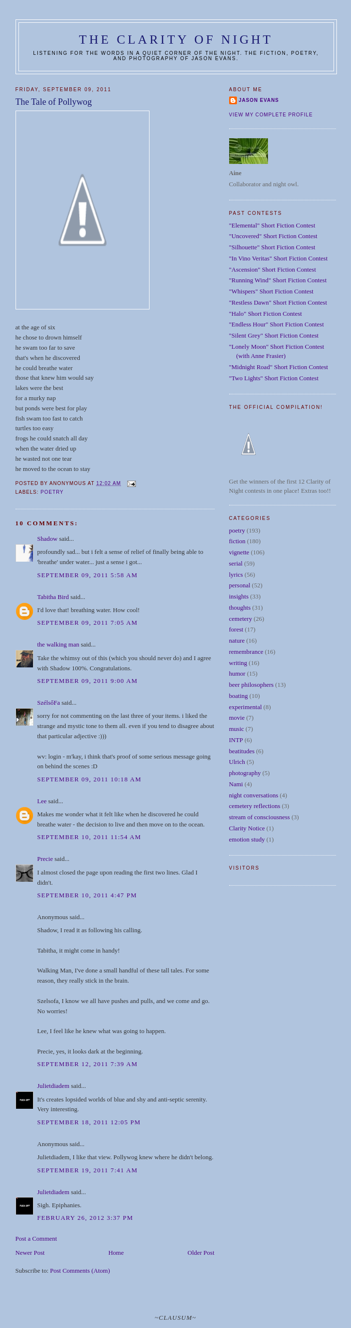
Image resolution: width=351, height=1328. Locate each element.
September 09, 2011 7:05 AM (87, 622)
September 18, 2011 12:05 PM (89, 1122)
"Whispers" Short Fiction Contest (271, 291)
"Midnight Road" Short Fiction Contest (278, 367)
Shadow (47, 538)
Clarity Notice (247, 828)
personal (240, 585)
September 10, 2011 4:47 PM (87, 895)
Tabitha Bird (53, 596)
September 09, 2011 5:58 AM (87, 575)
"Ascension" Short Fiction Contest (272, 269)
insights (239, 596)
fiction (237, 541)
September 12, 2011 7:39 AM (87, 1064)
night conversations (253, 795)
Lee (42, 801)
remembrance (246, 651)
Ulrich (237, 761)
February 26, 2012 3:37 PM (85, 1217)
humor (237, 673)
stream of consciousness (259, 817)
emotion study (247, 839)
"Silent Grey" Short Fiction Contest (274, 335)
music (236, 728)
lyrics (236, 574)
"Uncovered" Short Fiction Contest (273, 236)
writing (238, 662)
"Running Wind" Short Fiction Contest (278, 280)
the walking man (58, 644)
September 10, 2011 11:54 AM (89, 837)
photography (245, 773)
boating (238, 695)
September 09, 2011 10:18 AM (89, 779)
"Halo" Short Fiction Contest (265, 313)
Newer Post (30, 1252)
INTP (236, 740)
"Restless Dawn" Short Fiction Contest (278, 302)
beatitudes (242, 751)
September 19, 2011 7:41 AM (87, 1170)
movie (237, 717)
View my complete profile (271, 114)
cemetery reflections (255, 806)
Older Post (200, 1252)
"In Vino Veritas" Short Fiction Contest (278, 258)
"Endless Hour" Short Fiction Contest (276, 324)
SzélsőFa (48, 702)
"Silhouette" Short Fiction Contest (272, 247)
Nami (236, 784)
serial (236, 563)
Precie (45, 858)
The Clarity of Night (176, 39)
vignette (239, 552)
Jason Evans (259, 100)
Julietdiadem (53, 1085)
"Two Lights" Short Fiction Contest (274, 378)
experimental (245, 707)
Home (116, 1252)
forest (236, 629)
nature (237, 640)
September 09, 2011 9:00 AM (87, 680)
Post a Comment (36, 1238)
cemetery (240, 618)
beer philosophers (251, 684)
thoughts (240, 607)
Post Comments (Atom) (80, 1270)
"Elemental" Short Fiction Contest (272, 225)
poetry (52, 492)
